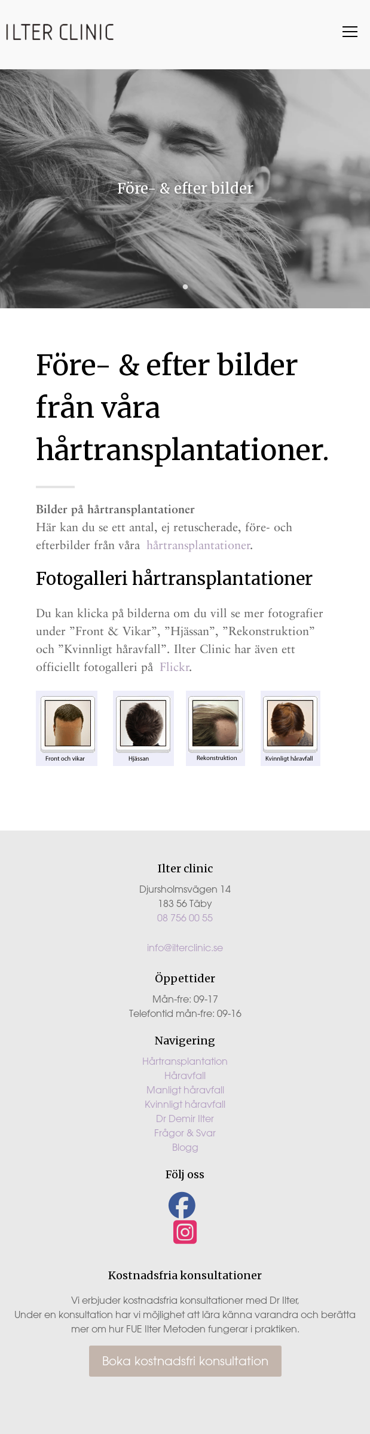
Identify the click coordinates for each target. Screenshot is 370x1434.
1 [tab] (185, 287)
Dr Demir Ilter (185, 1118)
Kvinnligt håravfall (185, 1104)
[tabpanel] (185, 188)
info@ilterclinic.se (185, 948)
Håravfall (185, 1075)
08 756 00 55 (185, 918)
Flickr (174, 667)
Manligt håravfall (185, 1090)
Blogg (185, 1147)
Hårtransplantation (185, 1061)
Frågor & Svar (185, 1133)
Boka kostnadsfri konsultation (185, 1360)
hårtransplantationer (198, 545)
